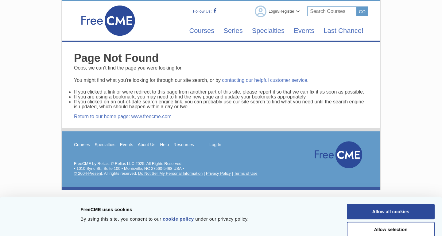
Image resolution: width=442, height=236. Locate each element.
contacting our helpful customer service (264, 80)
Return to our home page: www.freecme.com (122, 116)
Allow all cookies (390, 179)
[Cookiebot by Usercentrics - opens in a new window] (40, 224)
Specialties (268, 30)
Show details (322, 223)
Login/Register (277, 11)
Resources (183, 144)
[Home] (108, 38)
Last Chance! (343, 30)
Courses (201, 30)
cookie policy (178, 186)
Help (164, 144)
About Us (147, 144)
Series (232, 30)
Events (304, 30)
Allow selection (390, 196)
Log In (215, 144)
